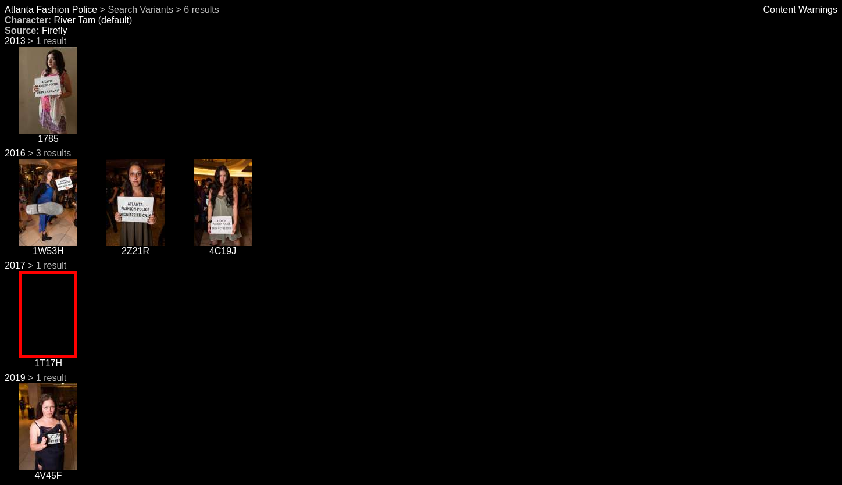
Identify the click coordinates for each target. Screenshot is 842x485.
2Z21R (135, 247)
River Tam (74, 20)
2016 (15, 153)
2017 (15, 265)
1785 (48, 135)
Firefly (54, 30)
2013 (15, 41)
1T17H (48, 359)
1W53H (48, 247)
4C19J (223, 247)
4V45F (48, 471)
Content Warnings (800, 10)
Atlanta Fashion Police (51, 10)
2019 (15, 378)
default (115, 20)
